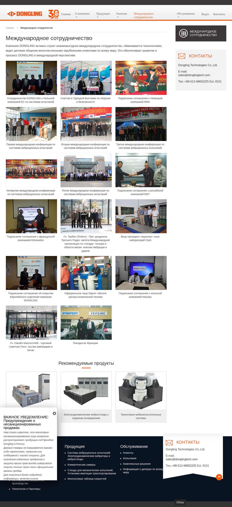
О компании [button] (82, 13)
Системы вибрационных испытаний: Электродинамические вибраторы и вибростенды (89, 456)
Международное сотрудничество (144, 15)
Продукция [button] (103, 13)
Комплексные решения (137, 463)
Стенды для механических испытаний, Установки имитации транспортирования (92, 472)
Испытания (129, 458)
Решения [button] (121, 13)
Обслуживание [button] (186, 13)
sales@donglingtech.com (194, 75)
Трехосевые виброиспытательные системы (141, 416)
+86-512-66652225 (184, 465)
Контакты (219, 14)
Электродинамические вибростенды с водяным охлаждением (86, 416)
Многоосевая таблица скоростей (87, 478)
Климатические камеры (82, 464)
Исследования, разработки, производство (28, 482)
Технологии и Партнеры (26, 488)
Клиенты (128, 452)
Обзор (180, 502)
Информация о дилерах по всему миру (143, 471)
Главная (66, 14)
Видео (205, 14)
